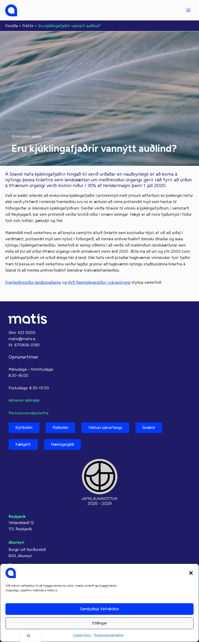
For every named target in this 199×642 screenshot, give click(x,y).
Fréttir (36, 136)
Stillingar (99, 623)
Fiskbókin (61, 427)
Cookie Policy (82, 635)
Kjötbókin (24, 427)
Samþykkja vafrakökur (99, 609)
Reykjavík (17, 516)
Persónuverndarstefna (108, 635)
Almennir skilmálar (24, 400)
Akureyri (16, 542)
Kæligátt (23, 444)
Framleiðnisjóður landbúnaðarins (33, 282)
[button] (191, 573)
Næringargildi (63, 444)
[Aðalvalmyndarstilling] (188, 10)
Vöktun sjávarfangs (107, 427)
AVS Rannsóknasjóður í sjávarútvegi (99, 282)
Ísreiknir (151, 427)
